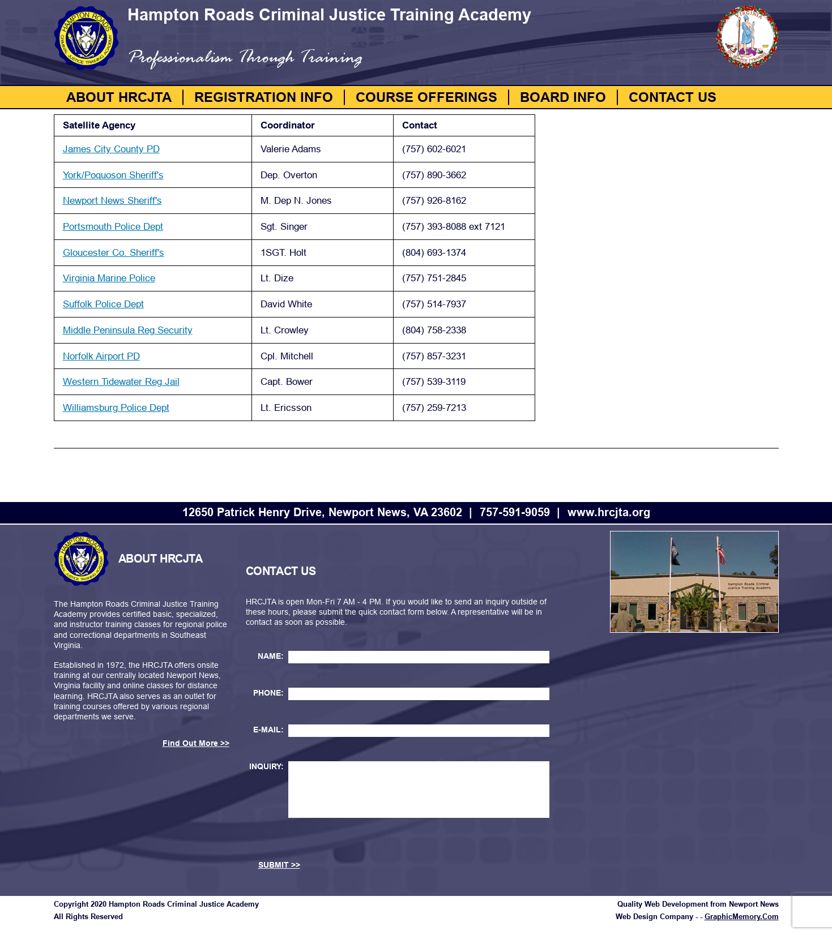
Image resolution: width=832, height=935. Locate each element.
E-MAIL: (268, 729)
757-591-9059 (515, 512)
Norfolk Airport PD (101, 356)
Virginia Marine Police (109, 278)
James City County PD (111, 149)
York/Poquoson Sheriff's (113, 175)
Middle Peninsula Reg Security (128, 330)
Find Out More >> (196, 743)
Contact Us (672, 97)
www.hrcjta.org (609, 512)
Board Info (563, 97)
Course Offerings (426, 97)
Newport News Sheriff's (112, 200)
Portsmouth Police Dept (113, 226)
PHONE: (268, 692)
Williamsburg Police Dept (116, 407)
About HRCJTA (119, 97)
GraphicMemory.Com (742, 917)
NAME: (271, 655)
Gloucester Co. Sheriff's (113, 252)
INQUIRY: (266, 766)
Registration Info (263, 97)
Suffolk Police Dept (103, 304)
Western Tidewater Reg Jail (121, 381)
